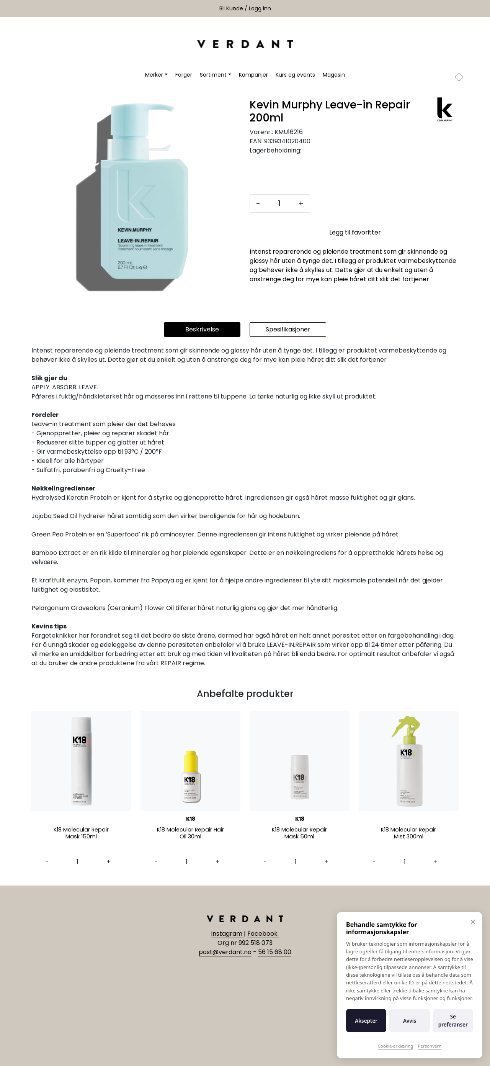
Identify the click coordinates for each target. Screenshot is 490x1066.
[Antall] (279, 203)
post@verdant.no (225, 952)
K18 (190, 819)
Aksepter (366, 1020)
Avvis (409, 1020)
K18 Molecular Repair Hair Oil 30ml (190, 834)
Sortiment (213, 75)
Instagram (227, 933)
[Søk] (427, 74)
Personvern (429, 1046)
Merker (154, 75)
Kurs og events (295, 75)
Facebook (263, 933)
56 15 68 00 (274, 952)
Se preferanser (453, 1020)
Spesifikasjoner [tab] (288, 329)
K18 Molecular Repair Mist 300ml (408, 834)
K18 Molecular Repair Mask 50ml (299, 834)
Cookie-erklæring (395, 1046)
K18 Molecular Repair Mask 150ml (81, 834)
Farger (183, 75)
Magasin (334, 75)
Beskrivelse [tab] (202, 329)
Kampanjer (253, 75)
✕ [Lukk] (473, 922)
